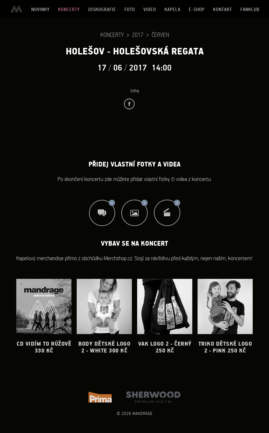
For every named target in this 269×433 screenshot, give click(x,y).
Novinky (40, 9)
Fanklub (250, 9)
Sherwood (153, 397)
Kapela (172, 9)
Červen (160, 34)
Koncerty (69, 9)
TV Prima (100, 397)
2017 (137, 34)
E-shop (197, 9)
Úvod (16, 9)
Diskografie (102, 9)
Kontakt (222, 9)
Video (149, 9)
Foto (130, 9)
